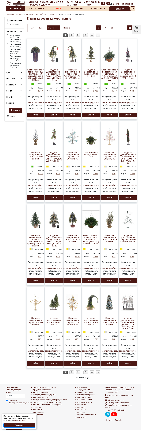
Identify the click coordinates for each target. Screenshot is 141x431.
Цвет (8, 73)
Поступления (36, 8)
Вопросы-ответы (84, 402)
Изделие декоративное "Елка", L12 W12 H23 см (72, 238)
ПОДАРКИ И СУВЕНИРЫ (42, 392)
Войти (116, 4)
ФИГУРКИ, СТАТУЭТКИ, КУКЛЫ (44, 395)
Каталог (15, 8)
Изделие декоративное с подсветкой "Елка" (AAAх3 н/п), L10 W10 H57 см (128, 158)
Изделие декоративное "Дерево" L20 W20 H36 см (35, 321)
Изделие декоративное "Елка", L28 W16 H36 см (91, 321)
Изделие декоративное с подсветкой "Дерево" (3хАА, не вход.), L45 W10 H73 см (128, 323)
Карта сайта (82, 417)
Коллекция (11, 85)
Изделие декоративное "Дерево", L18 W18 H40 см (109, 156)
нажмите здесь (19, 421)
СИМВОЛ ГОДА (38, 412)
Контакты (81, 405)
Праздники (11, 97)
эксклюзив (38, 415)
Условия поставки (85, 392)
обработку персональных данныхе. (20, 403)
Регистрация (127, 4)
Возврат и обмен (84, 400)
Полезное (81, 410)
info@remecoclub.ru (116, 400)
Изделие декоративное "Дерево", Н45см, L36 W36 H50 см (128, 238)
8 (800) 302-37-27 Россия (92, 3)
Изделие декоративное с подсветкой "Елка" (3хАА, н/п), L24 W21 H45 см (72, 74)
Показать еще (81, 377)
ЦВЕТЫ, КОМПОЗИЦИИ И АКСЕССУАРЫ (47, 405)
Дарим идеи (76, 8)
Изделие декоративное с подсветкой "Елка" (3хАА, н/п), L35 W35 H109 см (53, 157)
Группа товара (13, 20)
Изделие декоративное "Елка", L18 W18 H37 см (109, 321)
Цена (41, 28)
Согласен (19, 425)
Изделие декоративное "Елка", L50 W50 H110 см (91, 73)
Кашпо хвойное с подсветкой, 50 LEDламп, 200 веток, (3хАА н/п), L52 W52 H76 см (91, 239)
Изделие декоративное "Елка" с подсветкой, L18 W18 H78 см (128, 74)
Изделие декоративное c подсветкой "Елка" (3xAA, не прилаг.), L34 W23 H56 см (35, 240)
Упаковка (10, 79)
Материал (11, 31)
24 (99, 28)
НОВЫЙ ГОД (37, 410)
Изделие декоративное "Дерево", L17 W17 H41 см (72, 156)
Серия (9, 91)
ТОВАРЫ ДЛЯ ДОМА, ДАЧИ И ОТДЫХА (47, 402)
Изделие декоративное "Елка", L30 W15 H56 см (54, 321)
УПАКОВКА (37, 407)
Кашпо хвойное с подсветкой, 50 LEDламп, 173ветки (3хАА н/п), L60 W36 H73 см (109, 75)
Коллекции (98, 8)
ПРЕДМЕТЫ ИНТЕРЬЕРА (42, 390)
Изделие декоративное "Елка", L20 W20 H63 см (35, 156)
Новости (81, 407)
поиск (119, 9)
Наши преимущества (86, 395)
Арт (32, 28)
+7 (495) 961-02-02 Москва (74, 3)
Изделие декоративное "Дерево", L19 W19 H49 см (72, 321)
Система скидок (84, 397)
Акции (56, 8)
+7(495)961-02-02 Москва (118, 403)
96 (112, 28)
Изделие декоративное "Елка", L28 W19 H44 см (109, 238)
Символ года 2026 (40, 397)
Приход (66, 28)
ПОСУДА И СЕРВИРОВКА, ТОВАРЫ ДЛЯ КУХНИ (50, 400)
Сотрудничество (84, 390)
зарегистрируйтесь (35, 102)
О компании (82, 387)
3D (132, 9)
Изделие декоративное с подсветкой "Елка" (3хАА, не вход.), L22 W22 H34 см (54, 75)
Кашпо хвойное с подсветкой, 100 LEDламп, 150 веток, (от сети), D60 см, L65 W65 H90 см (35, 75)
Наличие (10, 103)
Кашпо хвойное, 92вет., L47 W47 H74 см (91, 155)
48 (105, 28)
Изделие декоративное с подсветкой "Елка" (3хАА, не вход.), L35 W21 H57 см (54, 240)
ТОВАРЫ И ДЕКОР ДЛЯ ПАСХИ (44, 387)
